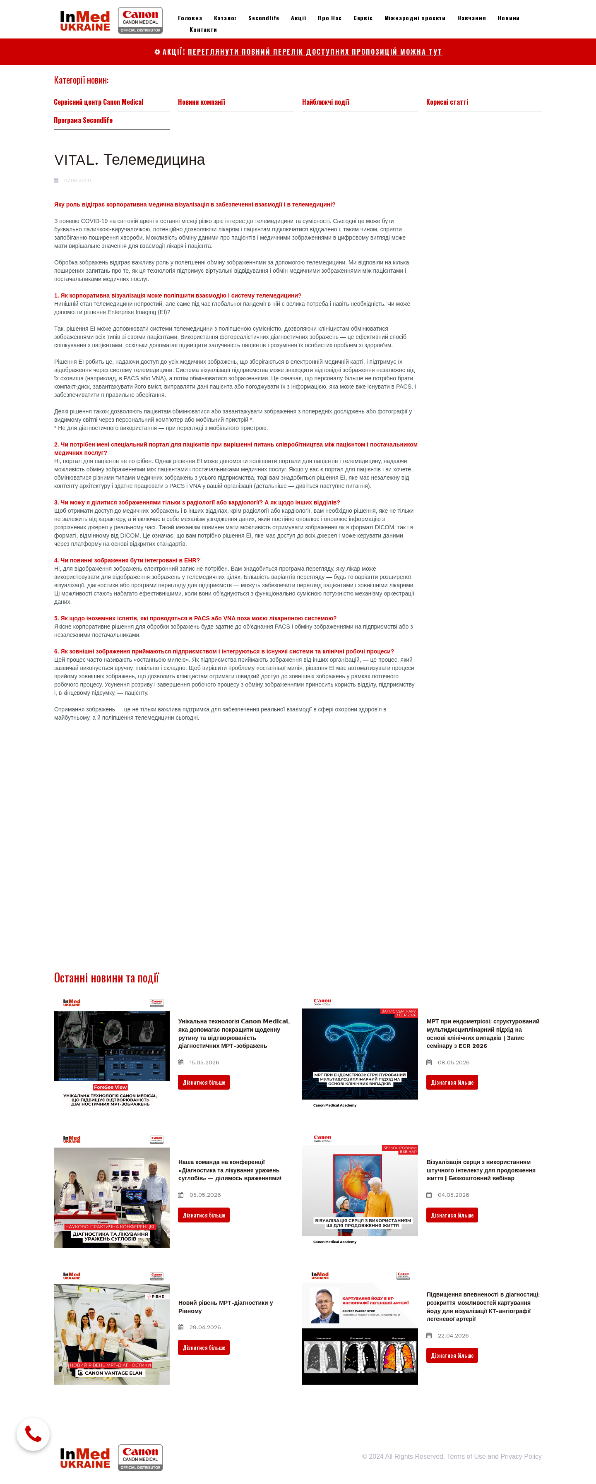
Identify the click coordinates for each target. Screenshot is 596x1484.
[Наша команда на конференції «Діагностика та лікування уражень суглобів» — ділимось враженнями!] (112, 1190)
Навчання (471, 17)
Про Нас (330, 17)
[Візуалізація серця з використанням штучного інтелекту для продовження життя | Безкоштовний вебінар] (360, 1190)
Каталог (225, 17)
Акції (298, 17)
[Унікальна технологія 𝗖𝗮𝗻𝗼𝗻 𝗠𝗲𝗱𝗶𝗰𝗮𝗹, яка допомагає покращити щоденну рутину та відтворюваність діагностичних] (112, 1054)
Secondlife (263, 17)
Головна (190, 17)
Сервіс (363, 17)
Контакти (203, 29)
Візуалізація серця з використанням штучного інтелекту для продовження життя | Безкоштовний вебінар (481, 1170)
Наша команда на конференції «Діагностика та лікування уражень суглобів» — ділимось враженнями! (229, 1170)
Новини (508, 17)
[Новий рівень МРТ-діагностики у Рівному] (112, 1327)
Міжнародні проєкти (415, 17)
